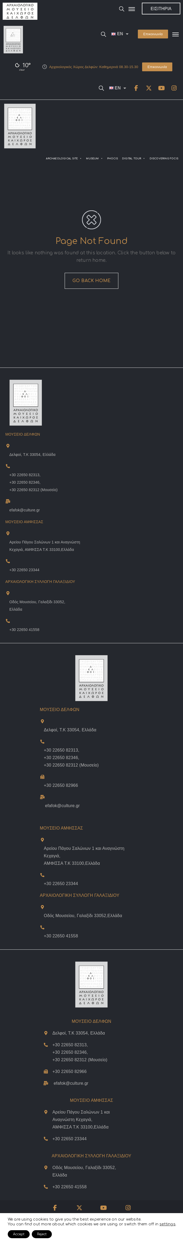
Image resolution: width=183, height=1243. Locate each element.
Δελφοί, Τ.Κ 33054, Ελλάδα (32, 454)
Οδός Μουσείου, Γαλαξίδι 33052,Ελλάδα (83, 915)
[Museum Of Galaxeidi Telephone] (8, 621)
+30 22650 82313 (24, 475)
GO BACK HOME (91, 280)
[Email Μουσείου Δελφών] (42, 797)
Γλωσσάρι (156, 1224)
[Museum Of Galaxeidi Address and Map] (8, 593)
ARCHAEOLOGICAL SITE (64, 158)
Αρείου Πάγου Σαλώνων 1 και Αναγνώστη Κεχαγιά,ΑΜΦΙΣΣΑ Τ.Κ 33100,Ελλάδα (81, 1119)
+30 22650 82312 (24, 490)
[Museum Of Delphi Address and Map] (8, 446)
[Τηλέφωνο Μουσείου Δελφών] (42, 777)
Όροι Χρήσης (105, 1224)
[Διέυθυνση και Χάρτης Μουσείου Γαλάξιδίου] (42, 907)
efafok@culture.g (70, 1083)
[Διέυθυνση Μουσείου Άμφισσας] (42, 840)
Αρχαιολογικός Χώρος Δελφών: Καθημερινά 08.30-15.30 (93, 67)
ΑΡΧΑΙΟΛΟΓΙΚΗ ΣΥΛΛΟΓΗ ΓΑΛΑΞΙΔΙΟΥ (40, 581)
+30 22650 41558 (24, 630)
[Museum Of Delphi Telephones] (8, 466)
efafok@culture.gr (24, 510)
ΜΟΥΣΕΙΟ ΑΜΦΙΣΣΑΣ (61, 828)
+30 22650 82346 (24, 482)
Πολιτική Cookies (132, 1224)
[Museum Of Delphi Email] (8, 501)
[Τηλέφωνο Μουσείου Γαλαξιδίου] (42, 927)
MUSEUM (94, 158)
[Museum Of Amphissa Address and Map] (8, 533)
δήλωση (17, 1216)
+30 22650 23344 (24, 570)
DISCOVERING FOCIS (164, 158)
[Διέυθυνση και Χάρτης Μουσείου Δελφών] (42, 721)
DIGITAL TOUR (133, 158)
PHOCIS (112, 158)
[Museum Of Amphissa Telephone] (8, 561)
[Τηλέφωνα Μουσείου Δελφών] (42, 742)
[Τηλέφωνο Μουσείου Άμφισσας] (42, 875)
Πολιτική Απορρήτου (76, 1224)
